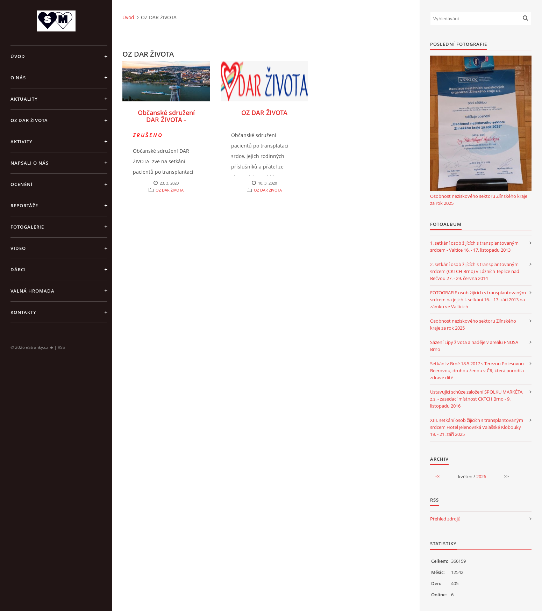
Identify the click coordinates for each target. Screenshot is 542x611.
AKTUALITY (24, 99)
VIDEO (18, 248)
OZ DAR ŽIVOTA (29, 120)
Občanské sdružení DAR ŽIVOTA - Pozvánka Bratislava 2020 (166, 123)
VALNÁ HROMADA (32, 291)
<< (437, 476)
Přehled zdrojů (445, 519)
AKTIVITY (21, 141)
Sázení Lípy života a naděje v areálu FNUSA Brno (474, 345)
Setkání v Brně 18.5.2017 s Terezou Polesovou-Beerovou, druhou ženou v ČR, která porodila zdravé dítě (477, 370)
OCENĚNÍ (21, 184)
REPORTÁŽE (24, 205)
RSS (61, 347)
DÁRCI (18, 269)
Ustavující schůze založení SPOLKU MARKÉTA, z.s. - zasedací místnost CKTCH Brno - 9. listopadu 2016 (476, 399)
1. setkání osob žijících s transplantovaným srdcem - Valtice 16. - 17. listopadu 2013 (474, 246)
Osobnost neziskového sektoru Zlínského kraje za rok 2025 (478, 199)
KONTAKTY (23, 312)
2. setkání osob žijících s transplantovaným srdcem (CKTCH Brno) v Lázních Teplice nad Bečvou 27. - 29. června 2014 (474, 271)
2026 (481, 476)
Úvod (17, 56)
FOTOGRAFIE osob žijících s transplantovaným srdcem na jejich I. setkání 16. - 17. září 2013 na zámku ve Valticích (478, 299)
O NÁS (18, 77)
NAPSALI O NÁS (29, 163)
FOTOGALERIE (27, 227)
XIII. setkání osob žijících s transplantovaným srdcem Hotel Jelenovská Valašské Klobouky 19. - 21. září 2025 (476, 427)
